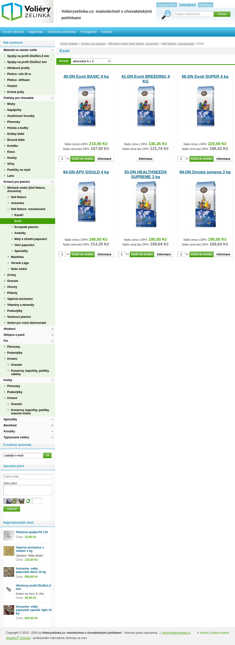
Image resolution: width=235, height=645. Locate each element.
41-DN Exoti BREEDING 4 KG (145, 79)
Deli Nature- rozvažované (178, 43)
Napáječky (14, 110)
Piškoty (12, 293)
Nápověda (36, 32)
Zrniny (11, 275)
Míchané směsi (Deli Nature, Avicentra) (134, 43)
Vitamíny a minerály (20, 305)
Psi (6, 340)
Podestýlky (14, 311)
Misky (11, 104)
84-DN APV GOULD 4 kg (86, 172)
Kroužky (9, 431)
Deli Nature (18, 197)
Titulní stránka (69, 43)
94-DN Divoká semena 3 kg (205, 172)
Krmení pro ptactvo (93, 43)
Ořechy (12, 287)
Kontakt (106, 32)
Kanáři (18, 215)
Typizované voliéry (16, 437)
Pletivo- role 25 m (19, 74)
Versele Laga (20, 263)
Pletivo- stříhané (18, 80)
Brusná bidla (16, 140)
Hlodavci (10, 329)
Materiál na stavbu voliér (20, 50)
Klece (11, 152)
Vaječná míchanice (20, 299)
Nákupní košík (167, 4)
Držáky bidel (15, 134)
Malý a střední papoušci (30, 239)
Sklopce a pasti (14, 335)
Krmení (12, 358)
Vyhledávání (187, 4)
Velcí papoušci (24, 245)
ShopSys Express (18, 638)
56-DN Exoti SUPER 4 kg (205, 76)
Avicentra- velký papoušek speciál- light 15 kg (34, 610)
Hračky (12, 158)
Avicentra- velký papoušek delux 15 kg (31, 570)
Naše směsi (19, 269)
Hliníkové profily (18, 68)
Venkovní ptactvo (19, 317)
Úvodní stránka (13, 32)
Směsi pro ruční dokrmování (26, 323)
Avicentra (17, 203)
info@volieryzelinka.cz (176, 632)
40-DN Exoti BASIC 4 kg (86, 76)
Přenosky (13, 122)
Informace (104, 158)
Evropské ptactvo (26, 227)
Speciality (21, 251)
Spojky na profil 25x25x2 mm (27, 62)
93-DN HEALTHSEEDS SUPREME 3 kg (145, 174)
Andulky (20, 233)
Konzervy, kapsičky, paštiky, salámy (30, 372)
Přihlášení (205, 4)
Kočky (8, 380)
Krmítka (12, 146)
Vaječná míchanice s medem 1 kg (30, 549)
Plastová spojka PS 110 (32, 532)
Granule (12, 281)
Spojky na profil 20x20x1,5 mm (28, 56)
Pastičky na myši (18, 169)
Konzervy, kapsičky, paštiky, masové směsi (30, 411)
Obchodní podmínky (62, 32)
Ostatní (12, 86)
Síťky (10, 164)
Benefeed (10, 425)
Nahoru (204, 632)
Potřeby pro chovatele (19, 98)
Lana (10, 175)
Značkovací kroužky (21, 116)
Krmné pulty (15, 92)
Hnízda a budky (17, 128)
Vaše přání (10, 483)
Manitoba (17, 257)
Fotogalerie (89, 32)
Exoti (17, 221)
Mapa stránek (220, 632)
